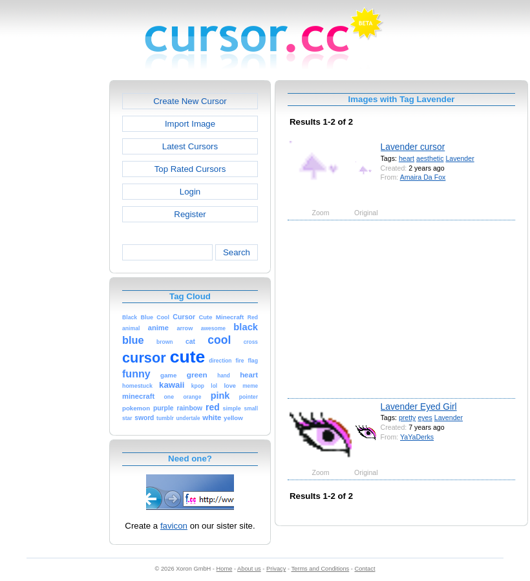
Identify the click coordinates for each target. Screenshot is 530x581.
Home (225, 568)
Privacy (276, 568)
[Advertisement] (53, 274)
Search (236, 252)
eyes (425, 417)
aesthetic (429, 158)
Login (190, 191)
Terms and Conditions (320, 568)
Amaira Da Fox (423, 177)
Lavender (459, 158)
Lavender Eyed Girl (419, 406)
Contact (365, 568)
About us (249, 568)
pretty (407, 417)
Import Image (190, 124)
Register (190, 214)
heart (406, 158)
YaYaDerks (417, 437)
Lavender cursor (413, 147)
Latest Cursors (190, 146)
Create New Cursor (190, 101)
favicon (173, 526)
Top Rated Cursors (190, 169)
